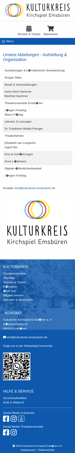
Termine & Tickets (14, 282)
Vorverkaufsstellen (15, 398)
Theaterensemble (14, 273)
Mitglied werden (13, 295)
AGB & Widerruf (13, 402)
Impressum (28, 449)
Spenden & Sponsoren (17, 299)
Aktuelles (9, 278)
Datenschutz (46, 449)
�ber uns (9, 291)
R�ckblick (10, 286)
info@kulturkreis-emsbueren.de (35, 188)
